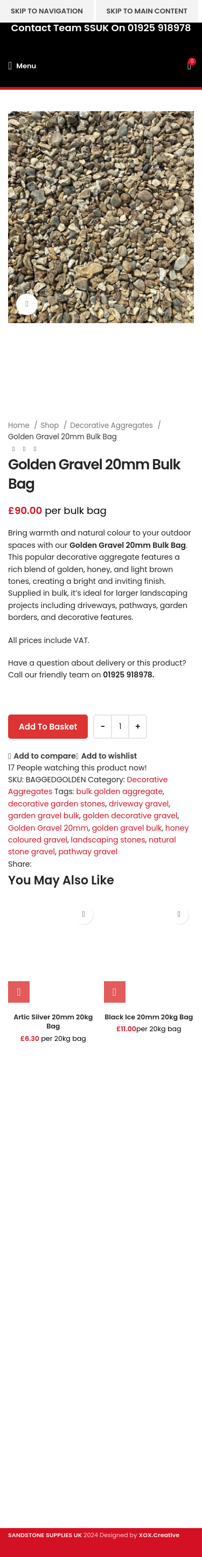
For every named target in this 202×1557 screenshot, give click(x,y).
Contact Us (29, 1455)
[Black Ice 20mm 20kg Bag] (149, 951)
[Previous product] (13, 449)
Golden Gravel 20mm (48, 828)
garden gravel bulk (43, 815)
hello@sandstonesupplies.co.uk (69, 1264)
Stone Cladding (37, 1351)
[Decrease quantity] (102, 727)
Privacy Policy (33, 1437)
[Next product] (35, 449)
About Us (24, 1474)
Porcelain (25, 1314)
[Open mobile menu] (22, 65)
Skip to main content (147, 11)
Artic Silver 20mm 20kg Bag (53, 1021)
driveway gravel (139, 803)
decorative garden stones (56, 803)
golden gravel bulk (127, 828)
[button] (19, 992)
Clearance (27, 1370)
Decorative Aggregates (112, 425)
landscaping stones (108, 839)
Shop (51, 425)
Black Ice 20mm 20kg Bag (149, 1017)
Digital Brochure (38, 1418)
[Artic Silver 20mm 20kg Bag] (53, 951)
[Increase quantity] (137, 727)
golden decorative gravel (129, 815)
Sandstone (28, 1333)
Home (19, 425)
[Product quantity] (120, 727)
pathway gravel (87, 851)
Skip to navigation (47, 11)
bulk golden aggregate (119, 791)
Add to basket (48, 726)
